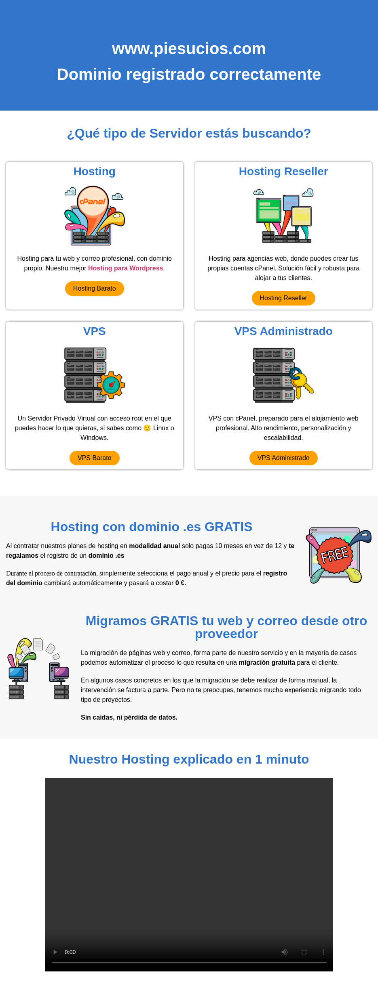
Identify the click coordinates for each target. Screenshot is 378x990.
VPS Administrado (283, 331)
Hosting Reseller (283, 171)
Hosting (95, 171)
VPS (94, 331)
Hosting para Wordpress (125, 268)
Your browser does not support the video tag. (189, 874)
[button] (94, 288)
